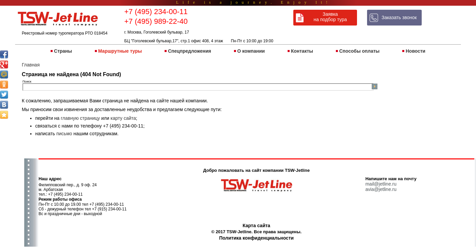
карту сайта (123, 118)
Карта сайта (256, 225)
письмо (64, 133)
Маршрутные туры (120, 51)
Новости (415, 51)
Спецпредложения (189, 51)
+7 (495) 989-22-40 (156, 21)
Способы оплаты (359, 51)
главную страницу (80, 118)
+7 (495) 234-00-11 (156, 11)
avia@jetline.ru (381, 189)
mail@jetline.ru (381, 184)
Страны (63, 51)
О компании (251, 51)
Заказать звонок (399, 17)
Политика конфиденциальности (256, 238)
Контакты (302, 51)
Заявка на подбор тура (330, 16)
